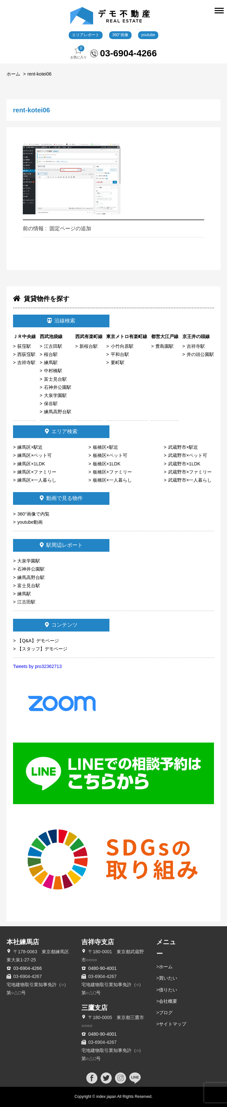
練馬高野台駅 (57, 411)
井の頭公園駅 (200, 354)
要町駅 (117, 362)
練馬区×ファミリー (36, 472)
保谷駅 (51, 403)
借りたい (168, 989)
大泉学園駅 (55, 395)
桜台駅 (51, 354)
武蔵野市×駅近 (183, 447)
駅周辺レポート (61, 545)
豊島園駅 (164, 346)
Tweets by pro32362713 (37, 666)
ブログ (166, 1012)
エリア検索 (61, 431)
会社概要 (168, 1001)
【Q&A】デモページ (38, 640)
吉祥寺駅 (26, 362)
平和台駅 (120, 354)
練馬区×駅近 (30, 447)
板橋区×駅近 (105, 447)
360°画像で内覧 (33, 514)
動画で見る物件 (61, 498)
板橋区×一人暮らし (112, 480)
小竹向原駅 (122, 346)
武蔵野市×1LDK (184, 463)
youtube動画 (30, 522)
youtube (148, 35)
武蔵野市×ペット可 (187, 455)
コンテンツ (61, 625)
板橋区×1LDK (107, 463)
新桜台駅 (88, 346)
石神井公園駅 (57, 387)
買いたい (168, 978)
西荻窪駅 (26, 354)
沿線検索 (61, 320)
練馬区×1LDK (31, 463)
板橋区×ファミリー (112, 472)
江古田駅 (53, 346)
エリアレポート (85, 35)
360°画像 (120, 35)
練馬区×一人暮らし (36, 480)
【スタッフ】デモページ (42, 648)
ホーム (13, 74)
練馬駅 (51, 362)
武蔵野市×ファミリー (190, 472)
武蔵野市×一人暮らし (190, 480)
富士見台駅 (55, 379)
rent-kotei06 (39, 74)
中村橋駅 (53, 370)
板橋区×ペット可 (110, 455)
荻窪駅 (24, 346)
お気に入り (78, 52)
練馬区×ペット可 (34, 455)
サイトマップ (172, 1024)
